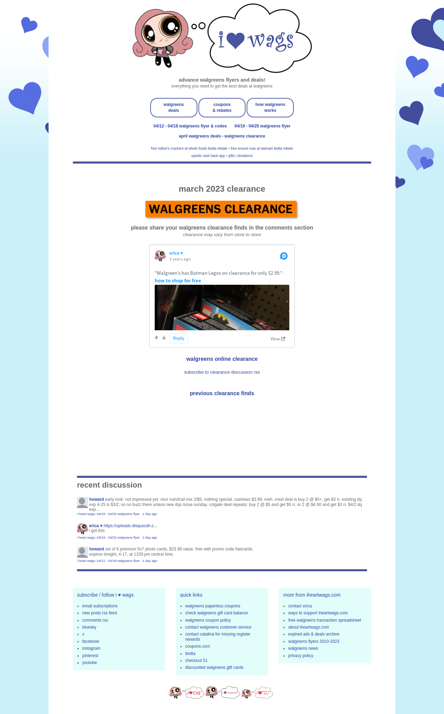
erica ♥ (95, 525)
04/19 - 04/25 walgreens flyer (262, 126)
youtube (89, 662)
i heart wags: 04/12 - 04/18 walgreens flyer (108, 561)
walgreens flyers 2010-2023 (313, 641)
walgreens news (303, 648)
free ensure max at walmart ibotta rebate (262, 148)
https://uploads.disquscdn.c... (130, 525)
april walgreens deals (200, 136)
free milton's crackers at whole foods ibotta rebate (189, 148)
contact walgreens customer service (218, 627)
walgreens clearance (244, 136)
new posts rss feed (99, 613)
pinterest (90, 655)
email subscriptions (100, 606)
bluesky (89, 627)
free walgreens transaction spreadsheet (324, 620)
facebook (90, 641)
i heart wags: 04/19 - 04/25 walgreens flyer (108, 514)
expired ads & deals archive (313, 634)
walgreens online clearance (222, 359)
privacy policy (300, 655)
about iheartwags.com (308, 627)
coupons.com (197, 646)
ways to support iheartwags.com (318, 613)
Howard (96, 499)
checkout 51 (196, 660)
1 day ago (150, 514)
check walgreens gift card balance (216, 613)
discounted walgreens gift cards (214, 667)
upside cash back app (208, 156)
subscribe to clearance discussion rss (222, 372)
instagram (91, 648)
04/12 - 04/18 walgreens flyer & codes (190, 126)
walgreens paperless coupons (212, 606)
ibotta (190, 653)
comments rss (95, 620)
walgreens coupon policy (208, 620)
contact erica (300, 606)
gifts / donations (240, 156)
